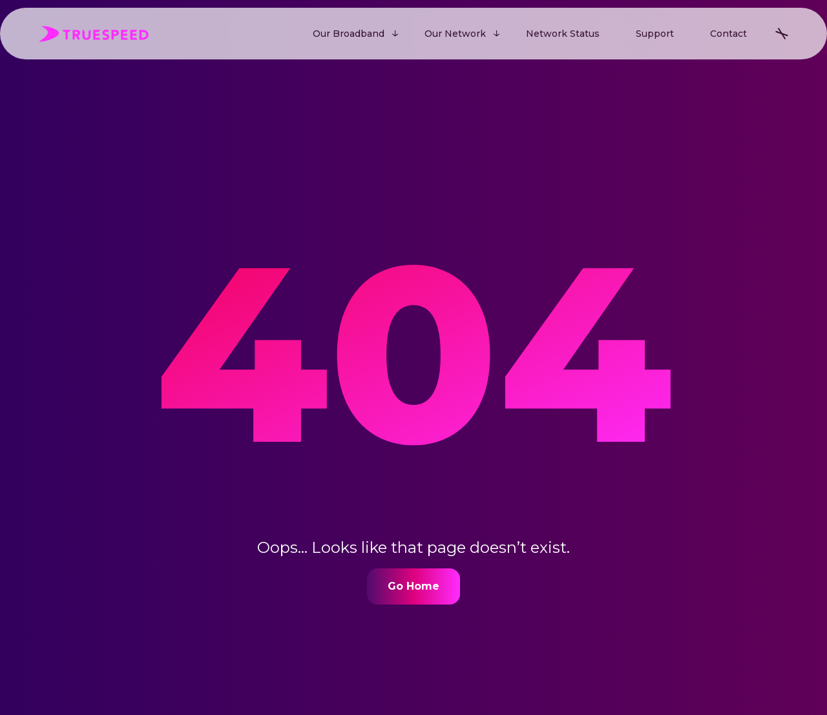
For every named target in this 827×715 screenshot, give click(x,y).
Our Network (455, 33)
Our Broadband (348, 33)
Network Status (563, 33)
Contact (728, 33)
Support (655, 33)
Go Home (413, 586)
